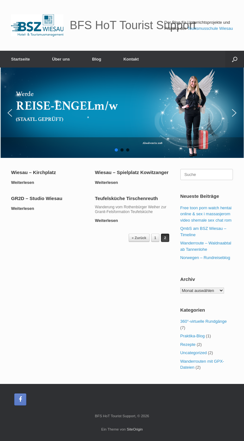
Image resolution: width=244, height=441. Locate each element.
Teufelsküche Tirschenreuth (126, 198)
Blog (96, 59)
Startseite (20, 59)
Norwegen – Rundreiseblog (205, 257)
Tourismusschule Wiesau (210, 28)
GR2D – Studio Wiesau (36, 198)
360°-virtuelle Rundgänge (203, 321)
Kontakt (130, 59)
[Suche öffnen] (234, 59)
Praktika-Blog (192, 336)
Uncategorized (193, 352)
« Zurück (139, 238)
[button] (10, 113)
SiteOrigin (135, 429)
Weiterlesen (24, 182)
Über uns (61, 59)
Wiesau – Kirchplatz (33, 172)
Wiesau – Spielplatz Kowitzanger (132, 172)
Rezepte (188, 344)
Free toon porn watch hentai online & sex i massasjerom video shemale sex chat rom (206, 214)
